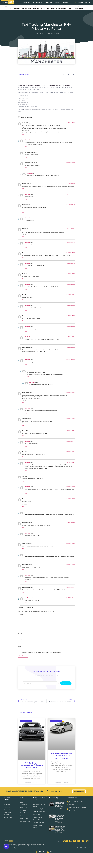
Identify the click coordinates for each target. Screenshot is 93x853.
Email (20, 639)
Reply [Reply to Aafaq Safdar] (23, 547)
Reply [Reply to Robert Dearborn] (23, 455)
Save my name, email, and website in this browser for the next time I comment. (40, 651)
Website (20, 645)
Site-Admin (27, 139)
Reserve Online (37, 2)
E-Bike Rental (26, 2)
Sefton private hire (81, 6)
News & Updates (56, 797)
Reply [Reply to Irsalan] (23, 505)
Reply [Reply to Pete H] (23, 298)
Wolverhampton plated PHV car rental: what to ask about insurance (61, 755)
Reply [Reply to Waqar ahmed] (23, 568)
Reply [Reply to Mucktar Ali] (23, 187)
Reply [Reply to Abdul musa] (23, 424)
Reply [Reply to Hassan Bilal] (23, 434)
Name (20, 633)
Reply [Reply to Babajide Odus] (23, 401)
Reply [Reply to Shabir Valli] (23, 133)
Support (65, 2)
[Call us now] (48, 790)
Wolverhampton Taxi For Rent (20, 8)
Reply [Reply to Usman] (23, 319)
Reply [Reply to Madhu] (23, 235)
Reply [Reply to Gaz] (23, 480)
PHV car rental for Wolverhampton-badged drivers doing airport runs (60, 828)
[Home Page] (7, 2)
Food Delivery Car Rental (13, 6)
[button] (6, 846)
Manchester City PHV (49, 6)
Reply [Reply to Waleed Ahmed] (23, 526)
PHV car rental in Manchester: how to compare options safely (32, 764)
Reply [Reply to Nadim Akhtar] (23, 277)
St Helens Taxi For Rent (76, 8)
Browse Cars (48, 2)
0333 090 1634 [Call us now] (56, 791)
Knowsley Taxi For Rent (40, 8)
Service (57, 2)
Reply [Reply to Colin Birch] (23, 211)
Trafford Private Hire (58, 8)
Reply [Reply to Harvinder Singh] (23, 591)
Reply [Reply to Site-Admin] (26, 145)
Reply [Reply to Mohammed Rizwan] (28, 375)
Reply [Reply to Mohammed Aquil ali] (26, 156)
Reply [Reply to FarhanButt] (23, 256)
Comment (21, 613)
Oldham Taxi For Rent (65, 6)
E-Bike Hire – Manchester (32, 6)
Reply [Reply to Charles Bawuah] (23, 353)
